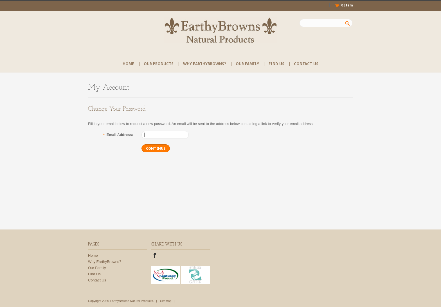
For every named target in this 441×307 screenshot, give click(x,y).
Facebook (154, 256)
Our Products (159, 64)
